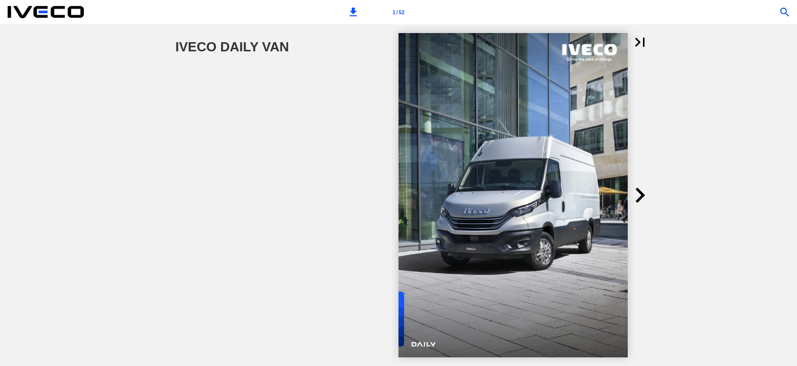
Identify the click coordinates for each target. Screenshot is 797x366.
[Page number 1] (398, 12)
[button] (353, 12)
